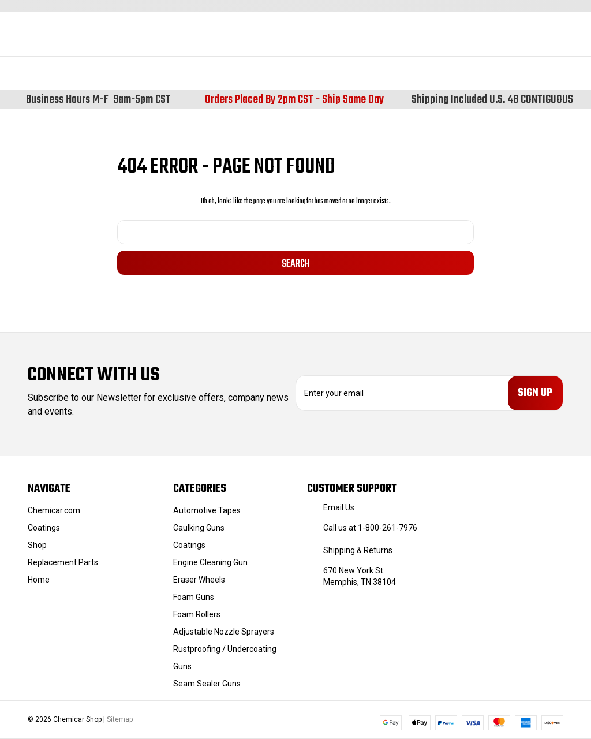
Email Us (338, 507)
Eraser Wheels (199, 579)
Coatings (44, 527)
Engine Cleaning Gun (210, 562)
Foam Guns (193, 597)
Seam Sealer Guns (207, 683)
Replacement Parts (63, 562)
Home (39, 579)
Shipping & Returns (357, 550)
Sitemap (120, 719)
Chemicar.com (54, 510)
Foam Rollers (196, 614)
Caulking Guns (199, 527)
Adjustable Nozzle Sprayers (223, 631)
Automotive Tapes (207, 510)
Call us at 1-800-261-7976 (370, 527)
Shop (37, 545)
